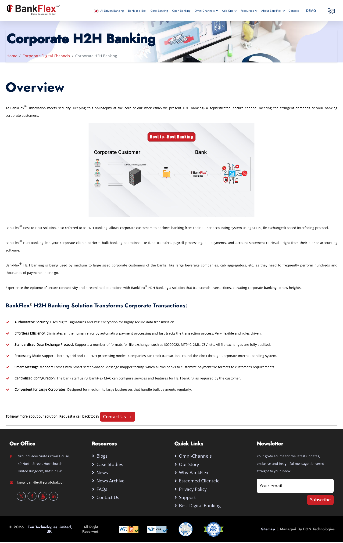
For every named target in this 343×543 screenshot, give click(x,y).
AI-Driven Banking (109, 11)
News (102, 473)
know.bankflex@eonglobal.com (41, 482)
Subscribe (320, 499)
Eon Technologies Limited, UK (50, 530)
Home (12, 55)
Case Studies (110, 464)
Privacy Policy (193, 489)
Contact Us (117, 416)
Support (187, 498)
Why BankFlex (194, 473)
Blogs (102, 456)
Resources (248, 11)
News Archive (111, 481)
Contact (294, 11)
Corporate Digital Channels (46, 55)
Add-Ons (229, 11)
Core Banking (159, 11)
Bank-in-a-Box (137, 11)
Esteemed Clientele (199, 481)
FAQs (102, 489)
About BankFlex (272, 11)
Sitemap (269, 530)
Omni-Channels (206, 11)
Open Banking (181, 11)
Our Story (189, 464)
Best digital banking (200, 506)
